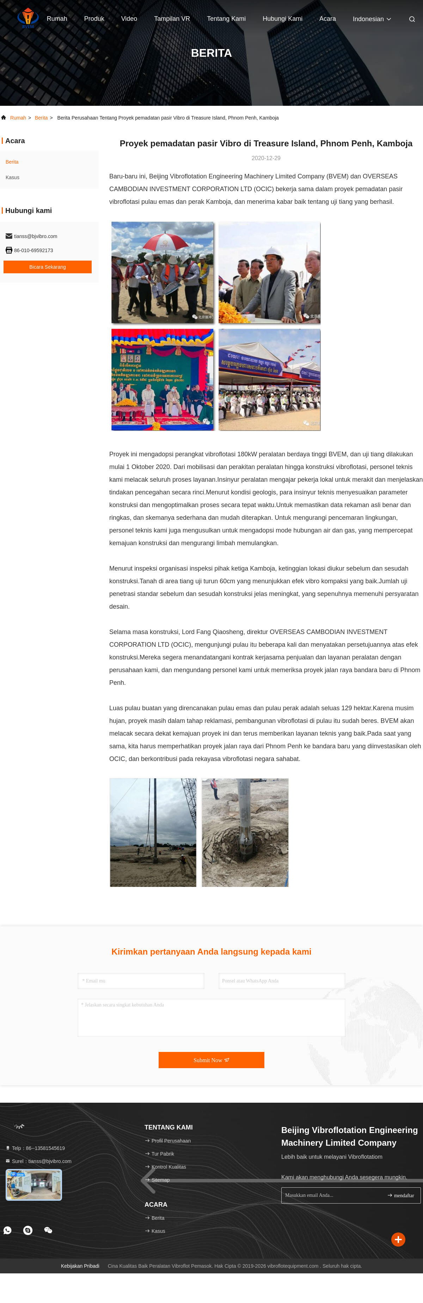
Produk (94, 18)
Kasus (12, 177)
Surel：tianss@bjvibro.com (38, 1161)
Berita (41, 118)
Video (129, 18)
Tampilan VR (172, 18)
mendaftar (400, 1195)
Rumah (57, 18)
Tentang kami (226, 18)
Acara (327, 18)
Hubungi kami (282, 18)
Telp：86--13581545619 (35, 1148)
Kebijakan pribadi (80, 1266)
